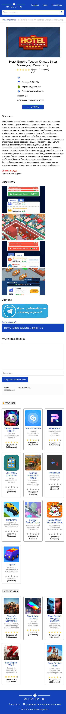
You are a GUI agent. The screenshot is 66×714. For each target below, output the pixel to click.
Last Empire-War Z (11, 664)
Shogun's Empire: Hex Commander (11, 618)
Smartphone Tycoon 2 (33, 617)
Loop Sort (11, 564)
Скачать (33, 107)
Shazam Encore (33, 428)
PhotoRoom (54, 428)
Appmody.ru (14, 5)
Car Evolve (11, 520)
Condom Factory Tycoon (33, 521)
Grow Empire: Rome (54, 664)
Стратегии (11, 20)
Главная (35, 5)
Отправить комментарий (15, 380)
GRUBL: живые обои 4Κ (11, 429)
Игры (45, 5)
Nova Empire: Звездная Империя (54, 618)
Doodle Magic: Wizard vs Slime (54, 521)
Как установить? (9, 322)
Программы (57, 5)
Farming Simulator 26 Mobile (33, 475)
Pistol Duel (54, 473)
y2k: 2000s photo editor (11, 474)
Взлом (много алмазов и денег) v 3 (23, 327)
